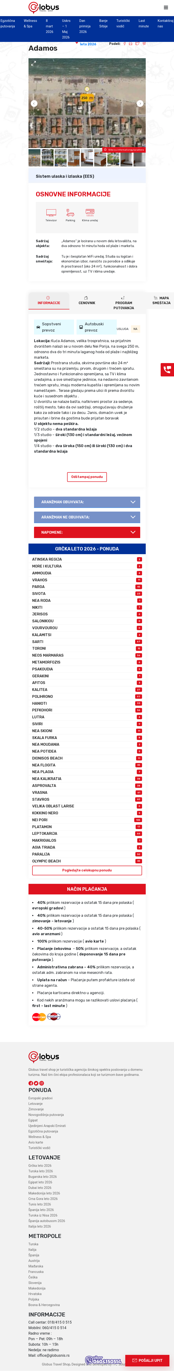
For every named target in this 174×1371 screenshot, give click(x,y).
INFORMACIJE (49, 300)
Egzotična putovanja (43, 1132)
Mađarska (36, 1267)
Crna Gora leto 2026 (43, 1199)
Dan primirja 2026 (85, 26)
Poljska (34, 1300)
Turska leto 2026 (41, 1171)
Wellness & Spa (40, 1137)
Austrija (34, 1261)
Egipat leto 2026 (40, 1183)
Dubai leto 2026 (40, 1188)
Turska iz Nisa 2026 (43, 1216)
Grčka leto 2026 (40, 1166)
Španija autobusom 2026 (47, 1221)
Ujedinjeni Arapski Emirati (47, 1126)
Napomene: (52, 532)
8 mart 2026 (49, 26)
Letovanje (36, 1104)
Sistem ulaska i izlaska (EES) (65, 176)
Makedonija (37, 1289)
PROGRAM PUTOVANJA (124, 303)
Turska (33, 1244)
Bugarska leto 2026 (43, 1177)
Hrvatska (35, 1294)
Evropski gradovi (41, 1098)
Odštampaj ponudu (87, 477)
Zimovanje (36, 1110)
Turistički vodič (40, 1148)
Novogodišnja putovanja (46, 1115)
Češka (33, 1278)
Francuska (36, 1272)
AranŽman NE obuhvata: (66, 517)
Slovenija (35, 1283)
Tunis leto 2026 (40, 1205)
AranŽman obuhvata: (63, 502)
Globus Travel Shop (56, 1365)
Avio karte (36, 1143)
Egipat (33, 1121)
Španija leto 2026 (41, 1210)
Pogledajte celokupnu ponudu (87, 871)
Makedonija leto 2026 (44, 1194)
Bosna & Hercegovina (44, 1305)
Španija (34, 1255)
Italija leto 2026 (40, 1227)
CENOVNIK (87, 300)
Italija (33, 1250)
